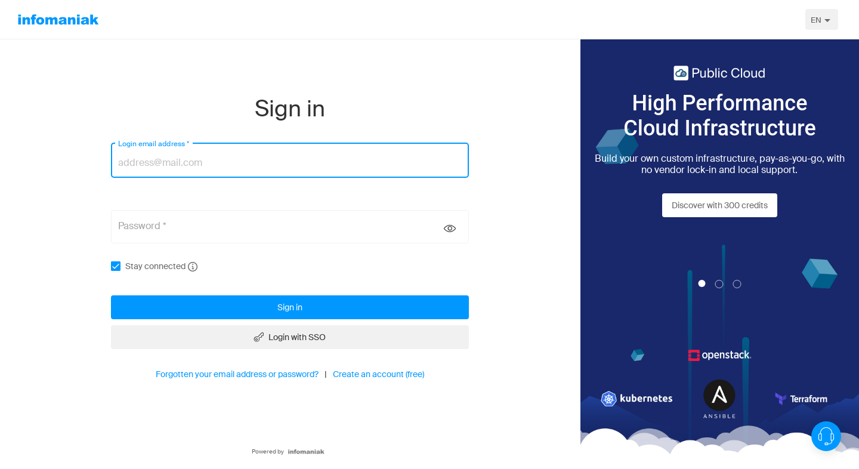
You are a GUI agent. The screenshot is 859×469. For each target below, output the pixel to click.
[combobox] (821, 19)
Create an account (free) (378, 374)
